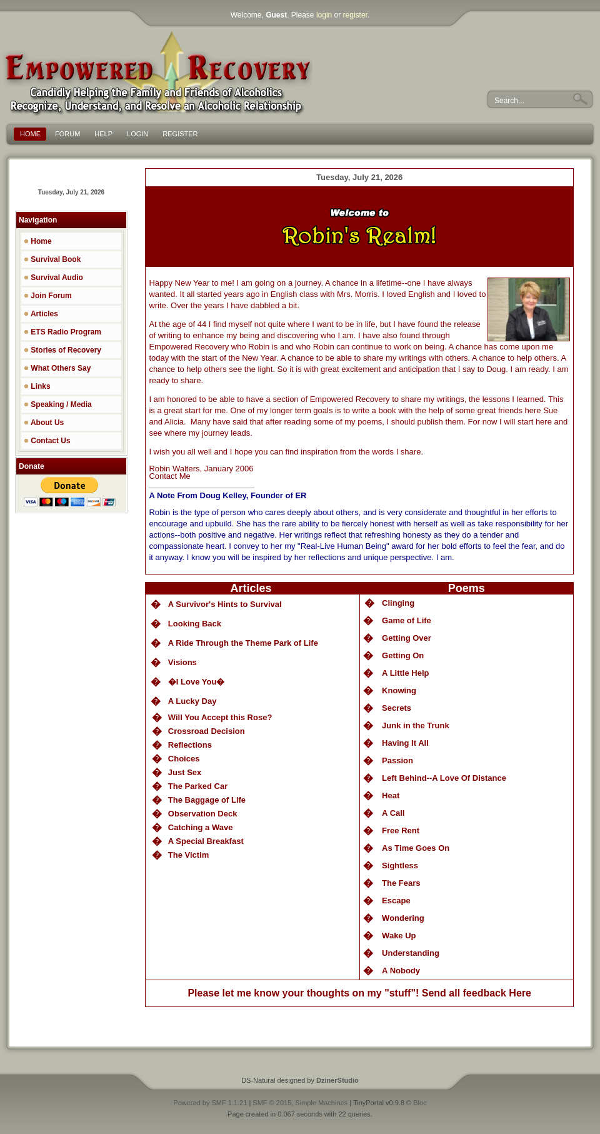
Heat (390, 795)
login (324, 15)
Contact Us (47, 440)
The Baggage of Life (207, 800)
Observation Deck (203, 813)
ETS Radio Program (62, 332)
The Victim (188, 855)
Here (520, 993)
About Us (44, 422)
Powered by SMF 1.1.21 (210, 1102)
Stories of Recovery (62, 350)
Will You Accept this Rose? (220, 717)
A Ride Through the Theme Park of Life (243, 643)
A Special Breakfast (206, 841)
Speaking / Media (58, 404)
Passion (397, 760)
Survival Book (52, 259)
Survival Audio (53, 277)
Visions (182, 662)
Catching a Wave (200, 827)
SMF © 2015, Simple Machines (300, 1102)
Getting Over (406, 638)
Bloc (419, 1102)
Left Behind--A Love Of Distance (444, 778)
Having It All (405, 743)
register (355, 15)
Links (37, 386)
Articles (41, 313)
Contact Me (169, 476)
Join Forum (48, 295)
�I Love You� (196, 681)
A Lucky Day (192, 701)
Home (38, 241)
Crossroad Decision (206, 731)
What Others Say (57, 368)
